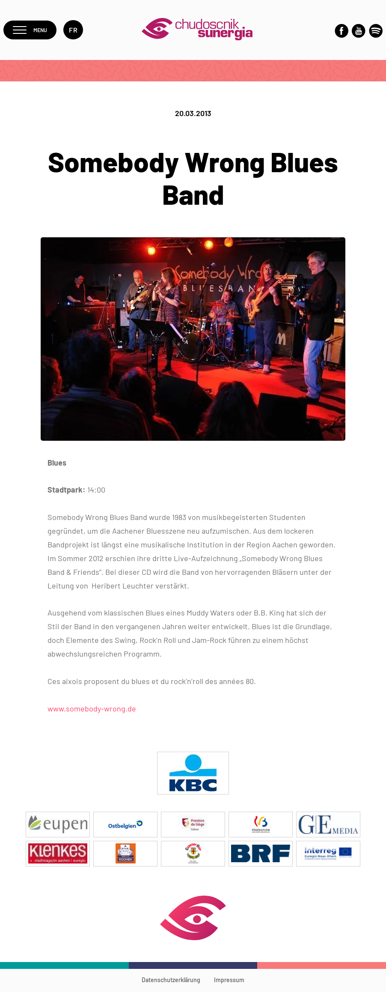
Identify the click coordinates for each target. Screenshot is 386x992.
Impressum (229, 981)
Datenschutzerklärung (171, 981)
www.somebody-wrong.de (92, 709)
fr (78, 31)
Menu (33, 31)
